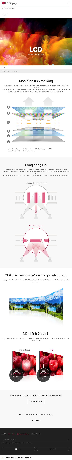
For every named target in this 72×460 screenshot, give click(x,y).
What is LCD (5, 71)
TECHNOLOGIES (8, 8)
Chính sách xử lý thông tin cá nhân (18, 434)
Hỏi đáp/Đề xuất (36, 434)
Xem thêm (35, 420)
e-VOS (4, 434)
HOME (2, 8)
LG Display (10, 3)
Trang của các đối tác (9, 439)
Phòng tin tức (53, 449)
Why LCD (14, 71)
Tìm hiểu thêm (35, 401)
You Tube (18, 449)
